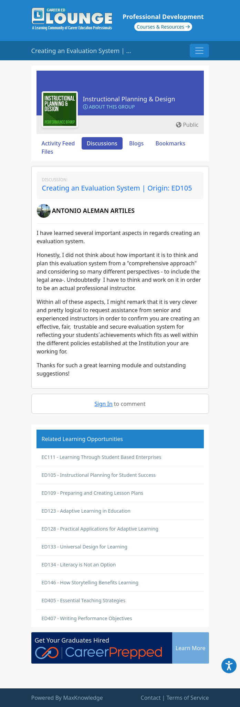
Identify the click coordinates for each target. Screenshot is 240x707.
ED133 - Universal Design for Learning (84, 546)
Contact (151, 697)
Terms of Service (188, 697)
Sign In (104, 404)
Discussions (102, 143)
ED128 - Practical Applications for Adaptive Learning (100, 528)
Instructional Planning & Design (129, 99)
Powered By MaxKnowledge (67, 697)
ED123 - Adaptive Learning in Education (86, 511)
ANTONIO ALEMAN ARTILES (93, 210)
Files (47, 151)
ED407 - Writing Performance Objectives (87, 618)
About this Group (109, 106)
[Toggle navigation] (199, 51)
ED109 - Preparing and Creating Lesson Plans (93, 493)
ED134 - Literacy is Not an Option (79, 564)
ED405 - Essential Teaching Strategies (84, 600)
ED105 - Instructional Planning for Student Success (99, 475)
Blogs (136, 143)
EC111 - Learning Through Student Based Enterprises (101, 457)
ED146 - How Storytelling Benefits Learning (90, 582)
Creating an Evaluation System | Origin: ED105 (117, 188)
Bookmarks (170, 143)
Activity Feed (58, 143)
